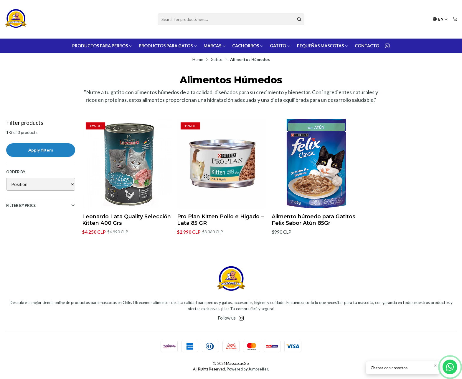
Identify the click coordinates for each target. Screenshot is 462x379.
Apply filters (40, 150)
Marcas (215, 45)
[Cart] (454, 19)
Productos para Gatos (168, 45)
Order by (15, 171)
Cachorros (248, 45)
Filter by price (40, 205)
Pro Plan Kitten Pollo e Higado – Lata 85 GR (220, 219)
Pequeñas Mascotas (323, 45)
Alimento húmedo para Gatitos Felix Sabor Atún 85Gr (313, 219)
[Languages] (440, 19)
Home (197, 60)
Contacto (367, 45)
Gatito (280, 45)
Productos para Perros (102, 45)
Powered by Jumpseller (247, 369)
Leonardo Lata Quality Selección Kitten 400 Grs (126, 219)
